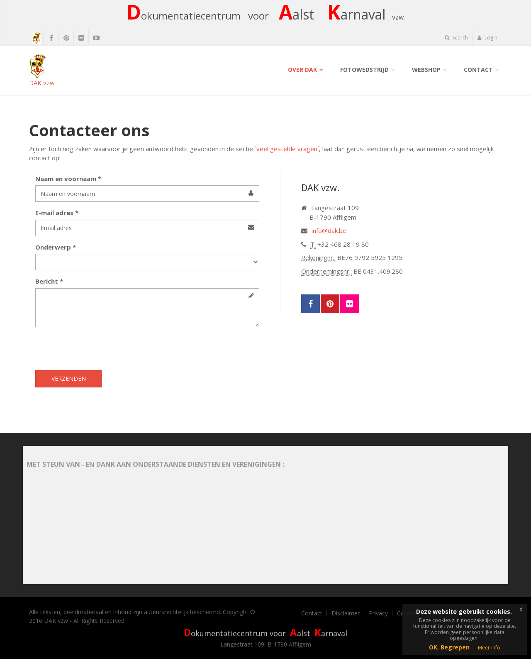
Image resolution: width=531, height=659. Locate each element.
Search (456, 37)
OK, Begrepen (449, 647)
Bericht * (49, 281)
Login (487, 37)
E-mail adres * (56, 212)
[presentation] (98, 349)
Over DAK (302, 69)
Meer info (489, 647)
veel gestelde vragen (286, 149)
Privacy (378, 613)
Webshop (426, 69)
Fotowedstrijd (364, 69)
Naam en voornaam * (68, 178)
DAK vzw (42, 70)
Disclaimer (345, 613)
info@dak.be (329, 230)
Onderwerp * (55, 247)
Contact (478, 69)
